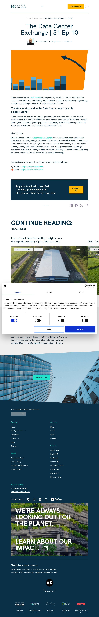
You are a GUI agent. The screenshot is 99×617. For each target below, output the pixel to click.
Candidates (15, 435)
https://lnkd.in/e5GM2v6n (32, 169)
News (52, 435)
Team (13, 442)
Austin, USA (54, 450)
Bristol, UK (54, 458)
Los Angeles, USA (56, 465)
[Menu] (87, 6)
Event (52, 431)
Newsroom (38, 18)
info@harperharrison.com (20, 492)
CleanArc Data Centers (43, 138)
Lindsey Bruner (19, 111)
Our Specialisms (17, 431)
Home (29, 18)
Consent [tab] (18, 292)
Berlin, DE (54, 454)
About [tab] (81, 292)
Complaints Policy (17, 458)
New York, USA (55, 477)
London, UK (54, 462)
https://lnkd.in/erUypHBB (32, 166)
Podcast (53, 438)
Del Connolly (35, 97)
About (13, 427)
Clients (13, 438)
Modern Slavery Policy (19, 465)
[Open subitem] (25, 431)
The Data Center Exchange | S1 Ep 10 (58, 18)
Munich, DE (54, 473)
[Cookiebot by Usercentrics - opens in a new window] (86, 286)
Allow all (80, 329)
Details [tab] (49, 292)
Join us (13, 446)
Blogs (52, 427)
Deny (49, 329)
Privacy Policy (16, 469)
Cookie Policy (16, 462)
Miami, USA (54, 469)
